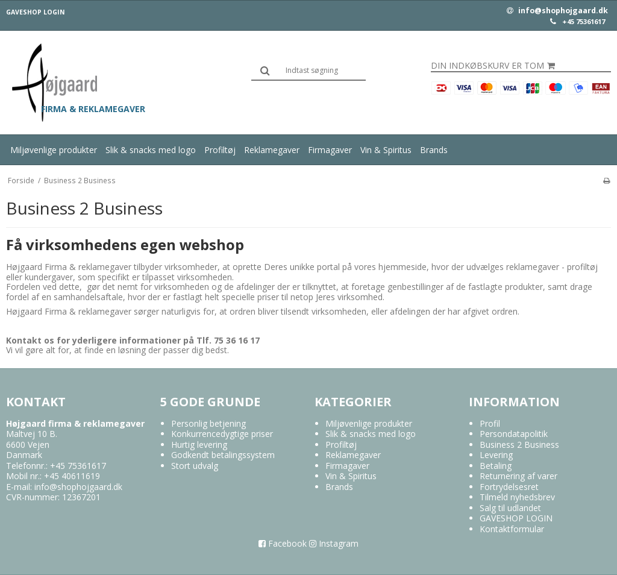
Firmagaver (330, 150)
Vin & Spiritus (386, 150)
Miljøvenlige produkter (53, 150)
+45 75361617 (583, 21)
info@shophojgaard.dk (557, 11)
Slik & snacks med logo (150, 150)
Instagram (334, 543)
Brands (434, 150)
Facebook (282, 543)
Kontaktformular (512, 529)
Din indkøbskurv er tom (493, 65)
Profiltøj (220, 150)
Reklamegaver (271, 150)
